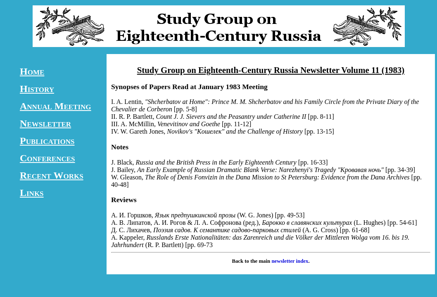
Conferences (47, 158)
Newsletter (45, 123)
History (37, 88)
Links (32, 192)
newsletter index (289, 261)
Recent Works (51, 175)
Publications (47, 140)
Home (32, 71)
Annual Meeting (55, 106)
